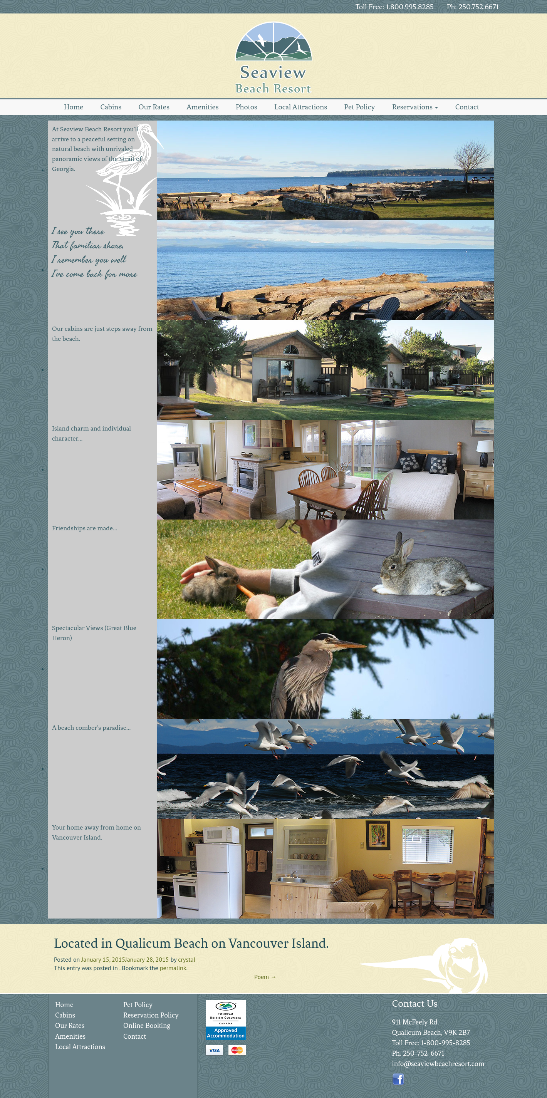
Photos (246, 106)
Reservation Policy (151, 1015)
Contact (467, 106)
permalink (173, 968)
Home (73, 106)
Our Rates (154, 106)
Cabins (110, 106)
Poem (265, 977)
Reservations (415, 106)
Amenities (202, 106)
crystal (186, 959)
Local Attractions (300, 106)
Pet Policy (359, 106)
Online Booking (146, 1025)
